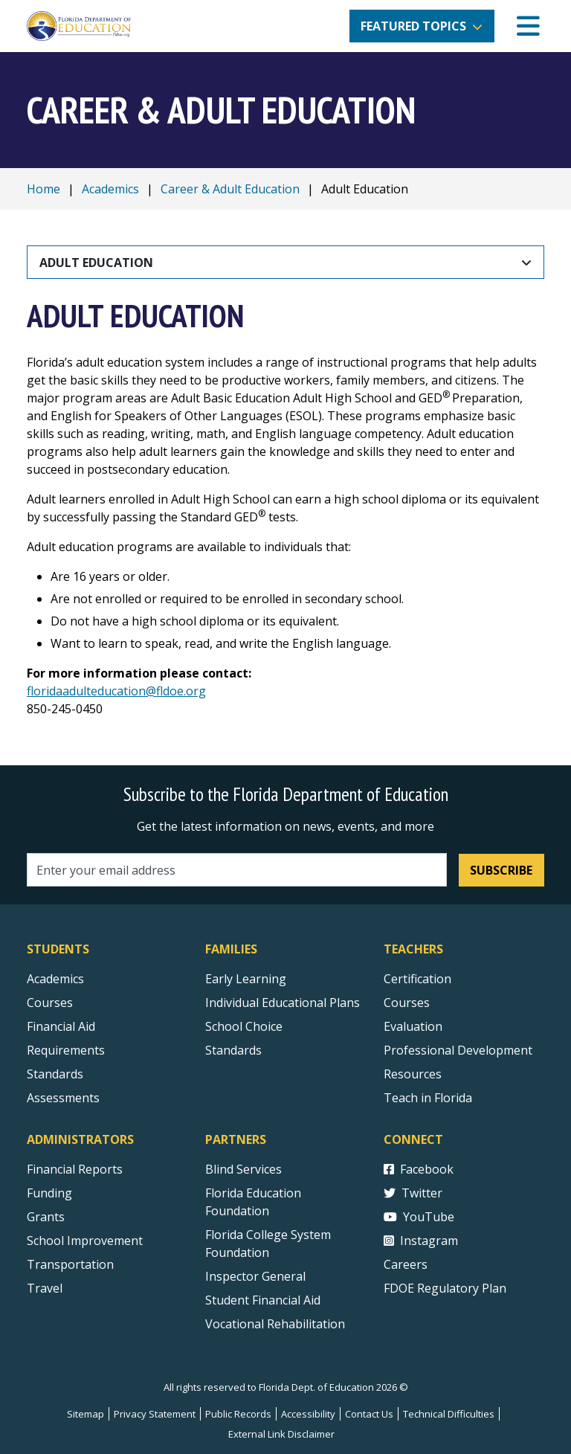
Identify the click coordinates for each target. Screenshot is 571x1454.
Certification (417, 979)
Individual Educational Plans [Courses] (282, 1002)
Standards (233, 1050)
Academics (110, 189)
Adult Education (96, 262)
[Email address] (237, 870)
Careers (406, 1264)
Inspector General (255, 1276)
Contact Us (369, 1414)
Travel (44, 1288)
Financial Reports (75, 1169)
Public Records (238, 1414)
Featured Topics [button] (413, 26)
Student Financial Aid (262, 1300)
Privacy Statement (155, 1414)
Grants (46, 1217)
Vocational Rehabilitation (275, 1324)
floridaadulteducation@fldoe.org (116, 691)
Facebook (419, 1169)
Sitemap (85, 1414)
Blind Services (243, 1169)
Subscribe (501, 870)
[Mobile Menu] (528, 26)
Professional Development (458, 1050)
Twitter (413, 1193)
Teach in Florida (428, 1098)
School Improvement (85, 1240)
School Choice (244, 1026)
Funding (49, 1193)
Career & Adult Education (230, 189)
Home (43, 189)
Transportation (70, 1264)
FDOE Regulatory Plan (445, 1288)
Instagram (421, 1240)
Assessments (63, 1098)
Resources (413, 1074)
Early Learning (245, 979)
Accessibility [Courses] (308, 1414)
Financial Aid (61, 1026)
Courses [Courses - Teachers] (407, 1002)
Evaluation (413, 1026)
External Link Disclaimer (281, 1434)
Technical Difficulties (448, 1414)
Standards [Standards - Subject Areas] (55, 1074)
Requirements (66, 1050)
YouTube (419, 1217)
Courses (50, 1002)
